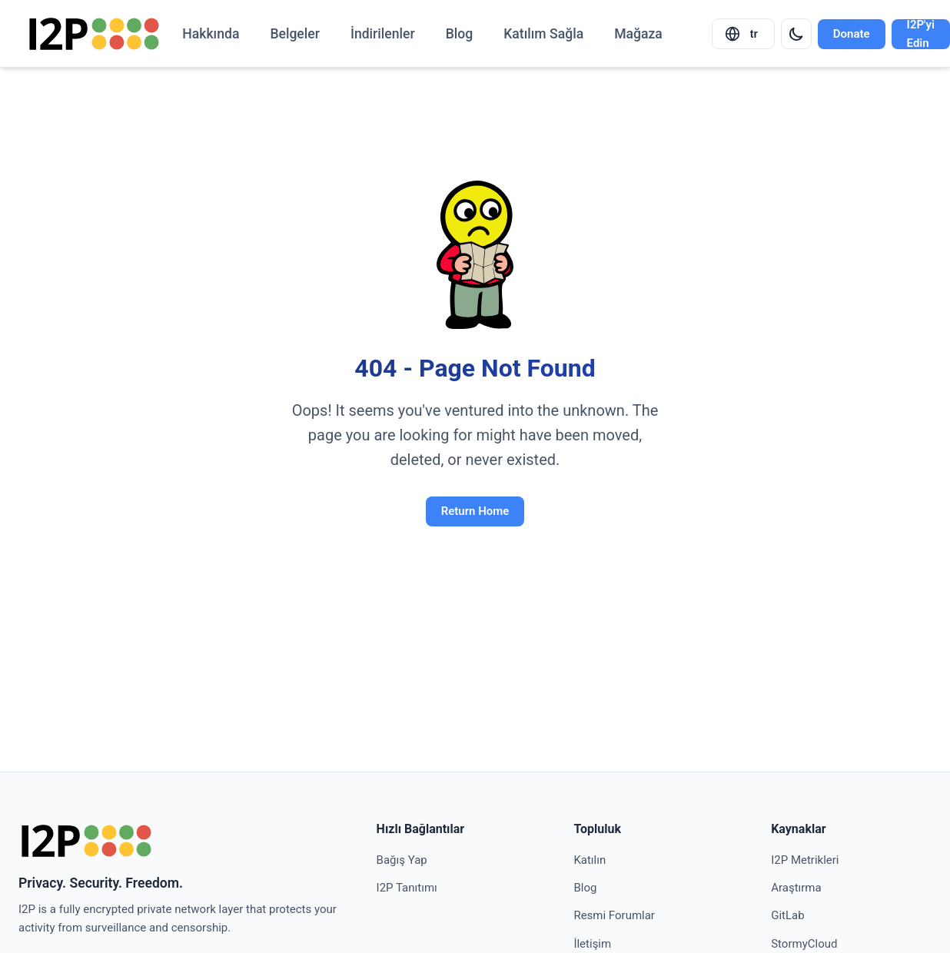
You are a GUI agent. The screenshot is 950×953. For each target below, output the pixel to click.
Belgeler (295, 34)
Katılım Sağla (543, 34)
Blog (459, 34)
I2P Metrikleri (805, 860)
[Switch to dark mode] (796, 33)
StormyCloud (804, 944)
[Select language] (743, 33)
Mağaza (638, 34)
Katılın (589, 860)
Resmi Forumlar (614, 915)
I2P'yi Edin (921, 34)
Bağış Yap (402, 860)
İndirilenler (382, 34)
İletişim (592, 944)
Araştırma (796, 888)
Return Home (475, 511)
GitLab (787, 915)
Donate (851, 34)
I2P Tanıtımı (407, 888)
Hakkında (210, 34)
